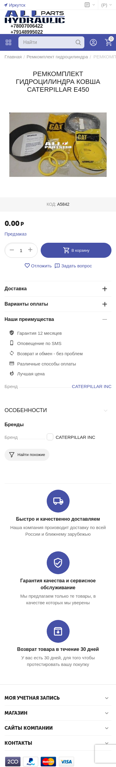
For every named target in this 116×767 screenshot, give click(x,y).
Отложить (38, 266)
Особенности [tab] (56, 410)
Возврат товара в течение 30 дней (58, 649)
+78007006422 (27, 26)
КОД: (51, 204)
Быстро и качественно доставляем (58, 519)
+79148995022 (27, 32)
